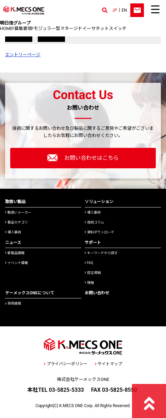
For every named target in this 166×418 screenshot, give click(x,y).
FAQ (89, 263)
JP (114, 10)
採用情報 (13, 303)
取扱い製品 (15, 201)
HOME (6, 28)
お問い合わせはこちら (83, 157)
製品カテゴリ (16, 222)
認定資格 (93, 273)
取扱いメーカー (18, 212)
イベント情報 (16, 263)
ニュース (13, 242)
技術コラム (94, 222)
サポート (93, 242)
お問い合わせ (97, 293)
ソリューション (99, 201)
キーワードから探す (101, 253)
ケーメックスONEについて (29, 293)
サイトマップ (108, 363)
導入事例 (13, 232)
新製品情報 (14, 253)
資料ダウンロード (99, 232)
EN (124, 10)
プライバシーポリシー (65, 363)
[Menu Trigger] (155, 9)
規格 (89, 282)
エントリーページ (22, 54)
